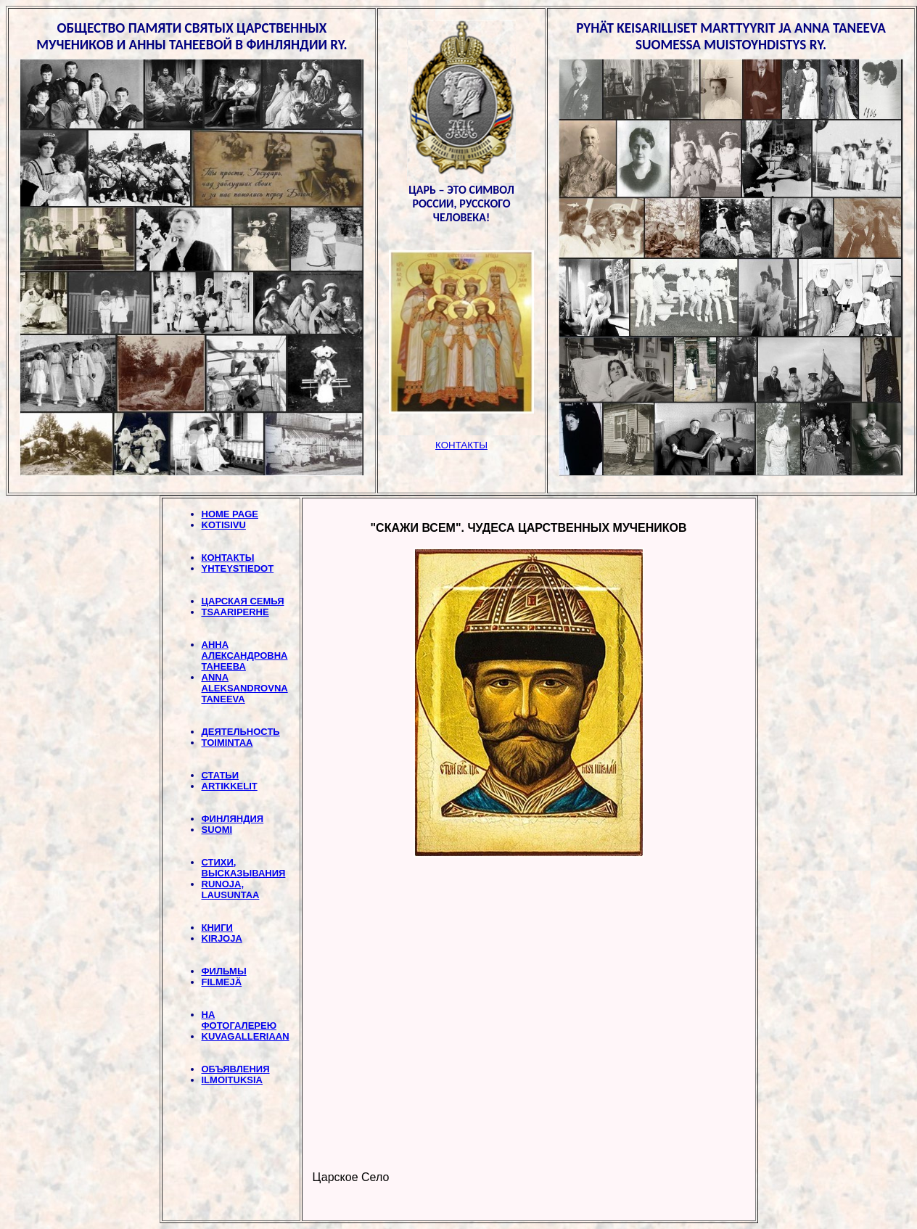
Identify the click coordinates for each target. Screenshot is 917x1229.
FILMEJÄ (222, 982)
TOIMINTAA (227, 742)
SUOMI (217, 829)
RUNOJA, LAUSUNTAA (231, 889)
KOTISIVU (224, 524)
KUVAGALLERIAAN (245, 1036)
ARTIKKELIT (230, 786)
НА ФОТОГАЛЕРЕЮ (239, 1020)
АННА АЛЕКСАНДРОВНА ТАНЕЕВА (245, 655)
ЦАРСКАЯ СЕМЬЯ (243, 601)
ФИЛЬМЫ (224, 971)
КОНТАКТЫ (228, 557)
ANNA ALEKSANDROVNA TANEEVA (245, 688)
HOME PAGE (230, 514)
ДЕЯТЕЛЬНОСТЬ (241, 731)
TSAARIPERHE (235, 612)
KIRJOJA (222, 938)
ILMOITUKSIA (232, 1079)
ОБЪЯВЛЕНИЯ (236, 1069)
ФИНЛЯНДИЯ (233, 818)
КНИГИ (217, 927)
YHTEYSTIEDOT (238, 568)
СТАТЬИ (220, 775)
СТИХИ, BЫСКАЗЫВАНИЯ (244, 868)
